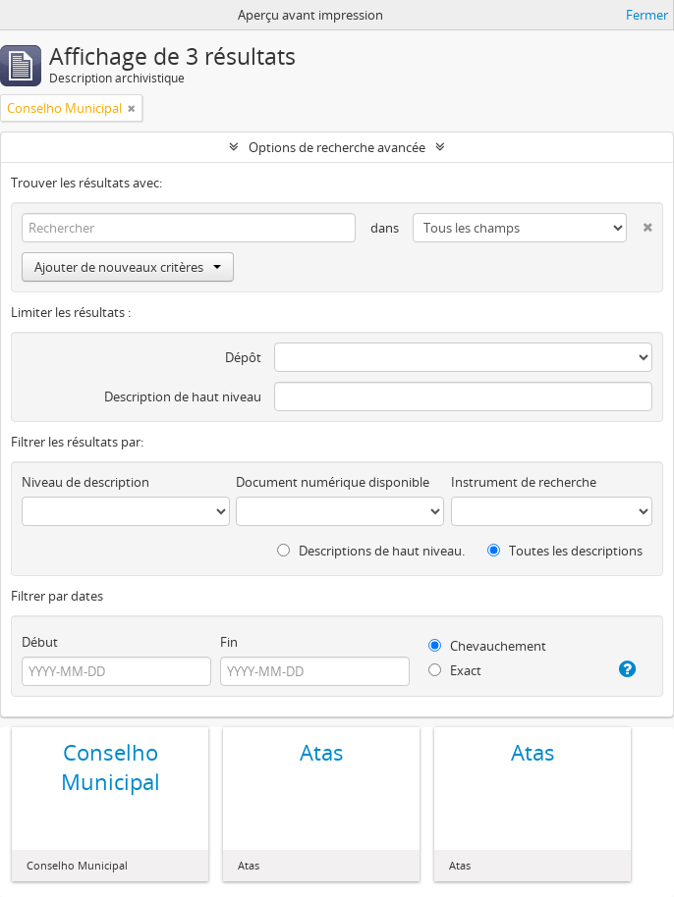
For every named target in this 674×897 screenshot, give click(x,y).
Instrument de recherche (523, 482)
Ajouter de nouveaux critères (127, 267)
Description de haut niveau (182, 396)
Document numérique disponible (332, 482)
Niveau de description (85, 482)
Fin (229, 642)
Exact (454, 670)
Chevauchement (487, 646)
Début (40, 642)
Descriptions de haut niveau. (371, 550)
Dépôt (243, 357)
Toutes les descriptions (565, 550)
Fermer (647, 15)
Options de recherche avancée (337, 147)
